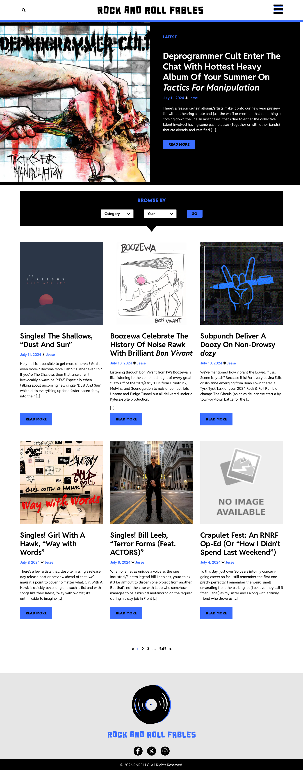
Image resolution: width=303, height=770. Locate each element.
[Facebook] (138, 750)
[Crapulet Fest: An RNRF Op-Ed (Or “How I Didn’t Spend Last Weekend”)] (241, 529)
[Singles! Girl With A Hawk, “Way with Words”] (61, 529)
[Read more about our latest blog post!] (179, 144)
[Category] (117, 213)
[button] (23, 10)
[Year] (160, 213)
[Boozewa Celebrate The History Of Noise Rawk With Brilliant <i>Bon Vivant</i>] (151, 333)
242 (162, 648)
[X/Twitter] (151, 750)
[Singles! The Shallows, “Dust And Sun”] (61, 333)
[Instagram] (165, 750)
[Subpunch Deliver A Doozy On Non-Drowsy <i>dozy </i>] (241, 333)
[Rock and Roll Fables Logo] (152, 711)
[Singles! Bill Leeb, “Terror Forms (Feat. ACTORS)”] (151, 529)
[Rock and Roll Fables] (150, 10)
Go (194, 213)
